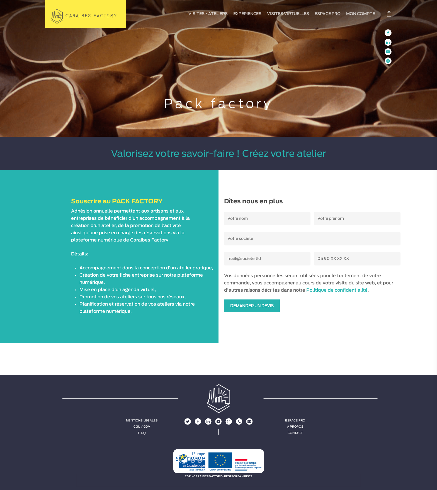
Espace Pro (295, 420)
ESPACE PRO (328, 14)
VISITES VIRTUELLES (288, 14)
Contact (295, 433)
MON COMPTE (360, 14)
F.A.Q (141, 433)
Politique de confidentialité (337, 290)
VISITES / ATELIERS (208, 14)
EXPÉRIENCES (247, 14)
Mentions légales (142, 420)
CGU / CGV (141, 426)
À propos (295, 426)
